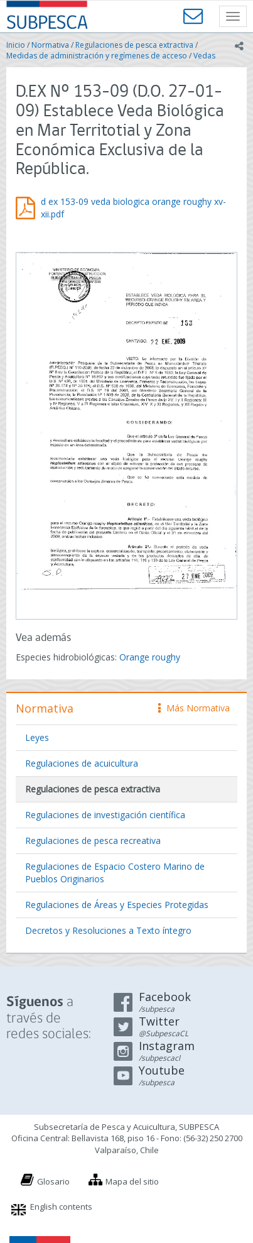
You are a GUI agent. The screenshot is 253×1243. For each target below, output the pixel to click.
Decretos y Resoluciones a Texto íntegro (108, 930)
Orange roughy (149, 657)
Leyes (37, 737)
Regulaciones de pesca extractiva (134, 45)
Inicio (15, 45)
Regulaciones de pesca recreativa (93, 840)
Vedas (204, 55)
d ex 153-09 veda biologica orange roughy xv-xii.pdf (133, 207)
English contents (61, 1206)
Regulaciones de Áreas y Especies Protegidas (116, 905)
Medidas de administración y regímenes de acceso (96, 55)
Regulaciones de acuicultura (81, 763)
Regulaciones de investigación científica (105, 815)
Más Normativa (194, 708)
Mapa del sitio (132, 1181)
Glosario (53, 1181)
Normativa (50, 45)
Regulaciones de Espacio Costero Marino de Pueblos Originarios (115, 872)
